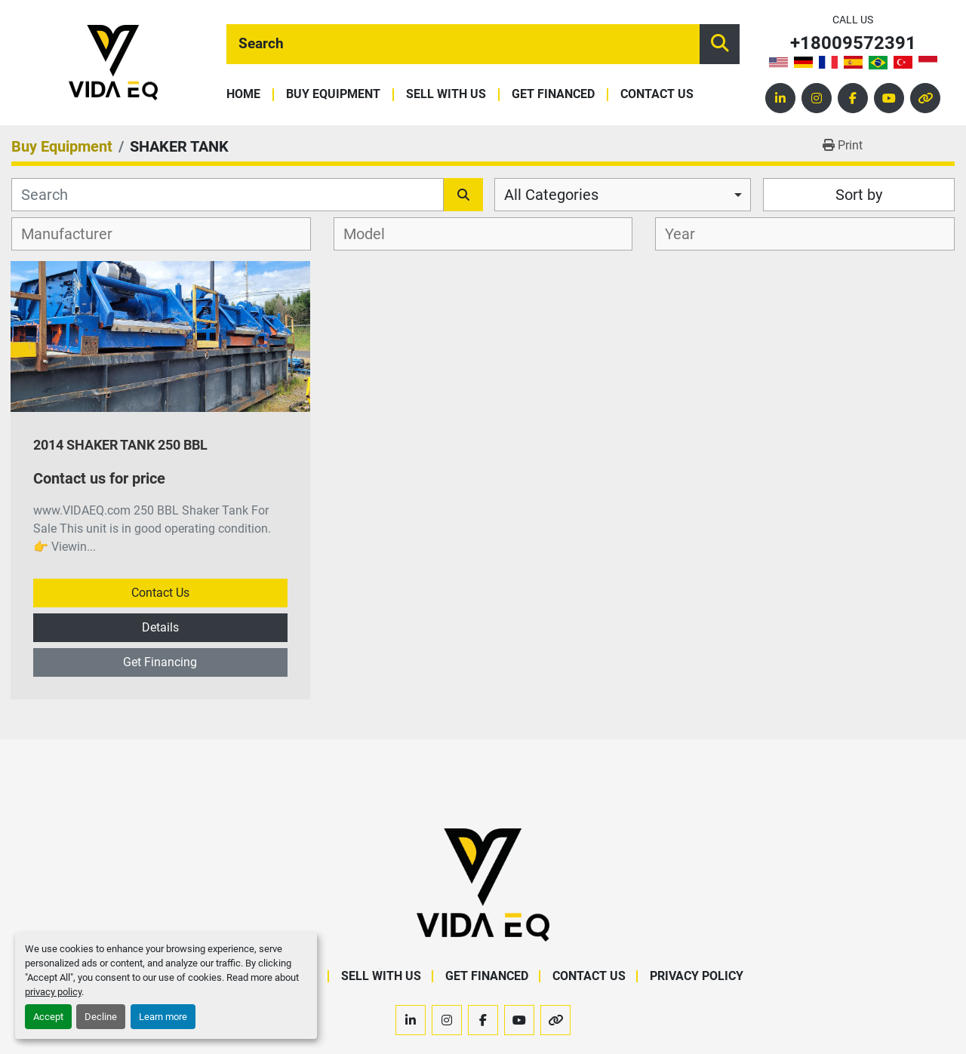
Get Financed (553, 94)
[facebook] (853, 98)
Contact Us (657, 94)
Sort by (858, 195)
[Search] (463, 44)
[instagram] (816, 98)
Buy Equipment (333, 94)
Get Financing (160, 662)
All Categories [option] (551, 195)
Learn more (163, 1016)
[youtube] (889, 98)
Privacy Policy (696, 976)
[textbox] (75, 234)
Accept (48, 1016)
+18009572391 (853, 43)
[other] (925, 98)
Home (243, 94)
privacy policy (53, 991)
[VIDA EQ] (483, 884)
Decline (101, 1016)
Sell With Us (446, 94)
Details (160, 627)
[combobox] (622, 194)
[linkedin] (780, 98)
